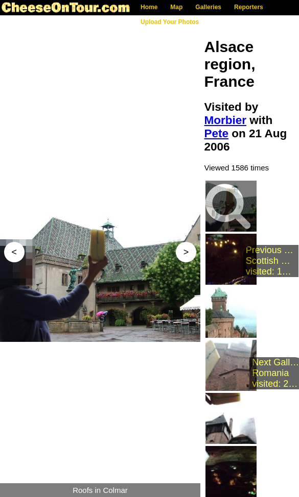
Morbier (225, 120)
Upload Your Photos (170, 22)
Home (149, 7)
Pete (216, 133)
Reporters (248, 7)
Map (176, 7)
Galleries (208, 7)
